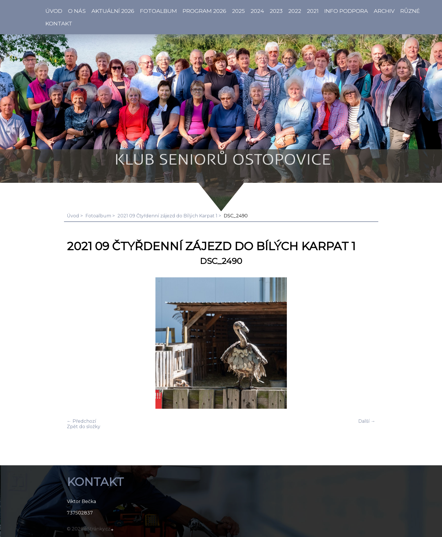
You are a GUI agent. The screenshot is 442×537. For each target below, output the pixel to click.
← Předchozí (81, 421)
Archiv (384, 10)
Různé (410, 10)
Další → (366, 421)
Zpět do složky (83, 426)
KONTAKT (58, 23)
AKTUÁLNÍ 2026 (112, 10)
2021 (313, 10)
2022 (294, 10)
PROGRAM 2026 (204, 10)
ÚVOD (53, 10)
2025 (238, 10)
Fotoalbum (158, 10)
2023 (276, 10)
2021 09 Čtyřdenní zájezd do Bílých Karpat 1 (167, 216)
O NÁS (77, 10)
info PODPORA (346, 10)
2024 (257, 10)
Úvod (73, 216)
